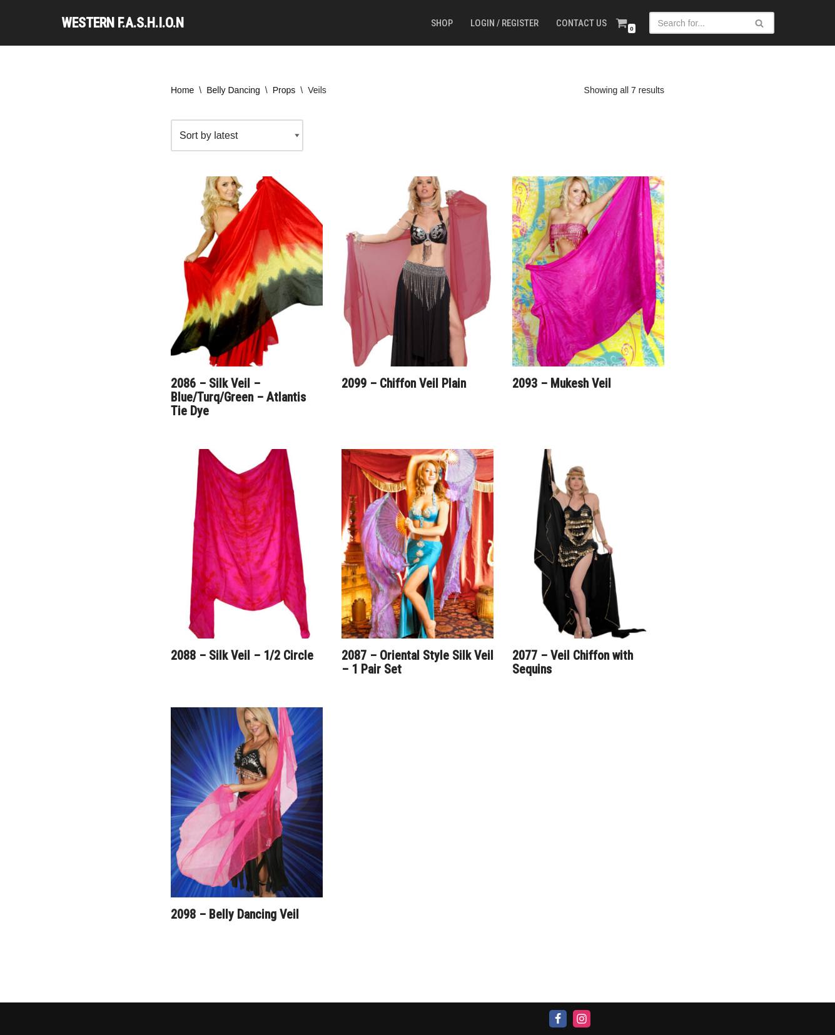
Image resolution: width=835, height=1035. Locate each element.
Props (284, 90)
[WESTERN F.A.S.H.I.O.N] (122, 22)
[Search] (697, 23)
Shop (442, 23)
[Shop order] (237, 135)
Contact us (581, 23)
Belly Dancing (233, 90)
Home (182, 90)
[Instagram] (581, 1018)
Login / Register (504, 23)
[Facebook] (558, 1018)
